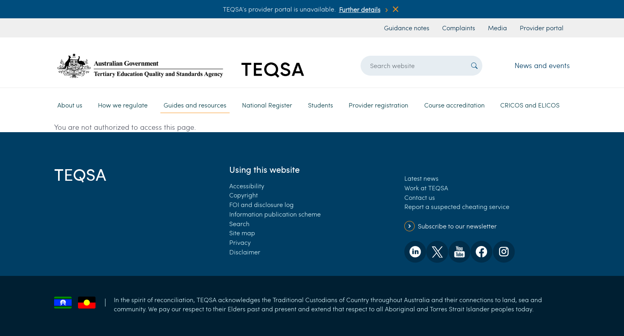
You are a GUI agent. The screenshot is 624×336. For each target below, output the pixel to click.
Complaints (458, 27)
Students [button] (320, 105)
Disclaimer (244, 252)
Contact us (419, 197)
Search (239, 223)
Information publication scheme (275, 214)
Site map (242, 233)
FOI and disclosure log (261, 204)
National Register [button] (267, 105)
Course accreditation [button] (454, 105)
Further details (359, 9)
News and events (542, 65)
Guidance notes (406, 27)
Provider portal (542, 27)
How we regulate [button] (123, 105)
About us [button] (69, 105)
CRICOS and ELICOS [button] (530, 105)
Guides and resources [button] (195, 105)
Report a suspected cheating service (456, 206)
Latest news (421, 178)
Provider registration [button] (378, 105)
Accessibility (246, 186)
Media (497, 27)
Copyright (243, 195)
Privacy (240, 242)
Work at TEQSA (426, 188)
